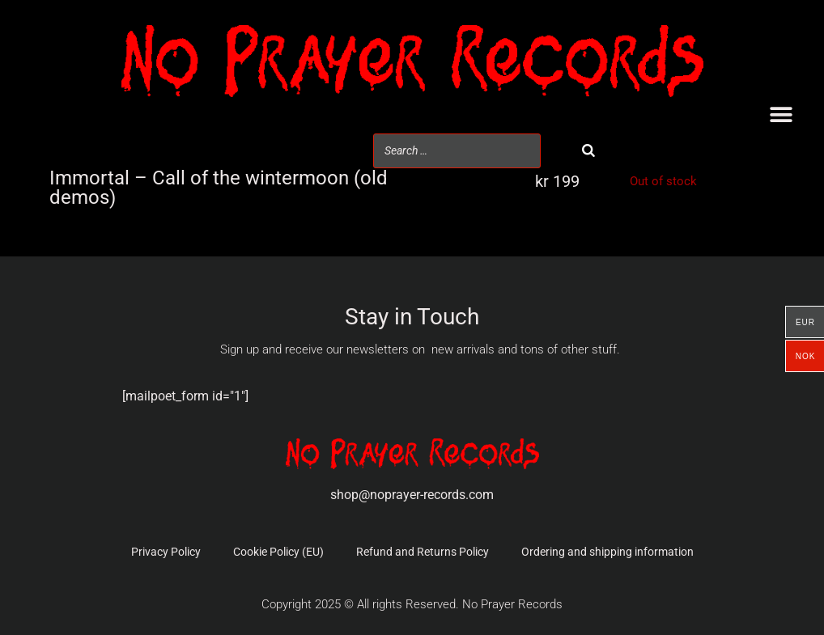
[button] (780, 115)
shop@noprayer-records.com (412, 494)
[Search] (588, 150)
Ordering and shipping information (607, 551)
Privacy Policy (166, 551)
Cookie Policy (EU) (278, 551)
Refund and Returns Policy (422, 551)
